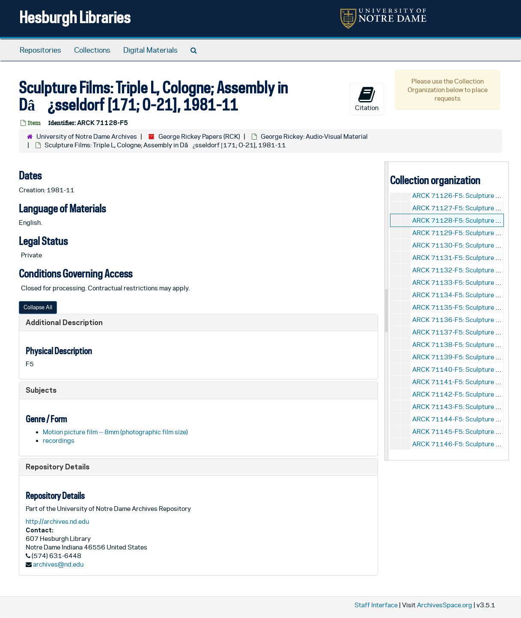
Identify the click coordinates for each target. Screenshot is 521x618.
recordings (58, 440)
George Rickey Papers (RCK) (199, 136)
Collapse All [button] (38, 307)
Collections (92, 50)
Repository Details (57, 467)
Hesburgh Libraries (75, 17)
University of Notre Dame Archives (86, 136)
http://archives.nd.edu (57, 521)
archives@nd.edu (58, 564)
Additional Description (64, 322)
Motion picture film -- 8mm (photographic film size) (115, 432)
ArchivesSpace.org (444, 605)
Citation (366, 98)
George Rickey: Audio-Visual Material (314, 136)
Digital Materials (150, 50)
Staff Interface (376, 605)
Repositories (40, 50)
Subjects (41, 390)
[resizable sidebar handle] (386, 311)
